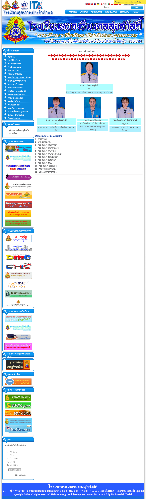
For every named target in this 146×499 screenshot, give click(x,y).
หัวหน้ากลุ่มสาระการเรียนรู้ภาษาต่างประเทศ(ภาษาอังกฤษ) (89, 92)
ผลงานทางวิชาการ (15, 84)
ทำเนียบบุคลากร (14, 67)
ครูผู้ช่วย (125, 124)
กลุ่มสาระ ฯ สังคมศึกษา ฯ (46, 157)
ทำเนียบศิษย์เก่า (14, 105)
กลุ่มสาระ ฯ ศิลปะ (43, 163)
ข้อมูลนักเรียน (13, 71)
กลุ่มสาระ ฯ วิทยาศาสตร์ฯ (46, 148)
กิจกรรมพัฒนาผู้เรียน (45, 169)
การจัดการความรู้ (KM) (17, 91)
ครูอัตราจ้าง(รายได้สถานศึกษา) (92, 123)
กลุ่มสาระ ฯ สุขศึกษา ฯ (45, 160)
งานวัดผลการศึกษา (15, 88)
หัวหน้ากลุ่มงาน (42, 142)
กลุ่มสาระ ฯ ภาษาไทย (45, 151)
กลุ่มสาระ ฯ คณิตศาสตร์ (46, 145)
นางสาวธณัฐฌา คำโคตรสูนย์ (125, 120)
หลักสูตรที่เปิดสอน (15, 74)
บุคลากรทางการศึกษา (45, 172)
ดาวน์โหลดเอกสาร (15, 98)
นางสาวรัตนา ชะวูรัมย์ (89, 85)
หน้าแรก (11, 57)
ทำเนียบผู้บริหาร (14, 64)
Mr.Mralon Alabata (93, 120)
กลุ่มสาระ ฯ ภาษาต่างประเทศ (48, 154)
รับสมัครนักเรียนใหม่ (16, 115)
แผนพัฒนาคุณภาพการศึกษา (19, 77)
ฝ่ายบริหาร (41, 139)
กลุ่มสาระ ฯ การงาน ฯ (45, 166)
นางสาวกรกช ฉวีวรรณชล (56, 120)
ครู (89, 89)
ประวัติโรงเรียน (14, 60)
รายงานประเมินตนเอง (16, 95)
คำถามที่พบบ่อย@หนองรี (18, 112)
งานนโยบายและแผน (16, 108)
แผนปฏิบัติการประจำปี (17, 81)
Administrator (14, 118)
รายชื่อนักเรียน (14, 101)
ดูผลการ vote (20, 475)
